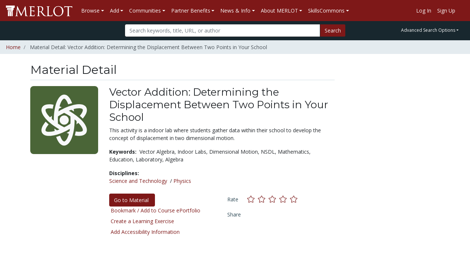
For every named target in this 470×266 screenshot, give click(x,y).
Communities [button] (145, 10)
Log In (423, 10)
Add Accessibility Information (145, 231)
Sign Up (446, 10)
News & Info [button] (235, 10)
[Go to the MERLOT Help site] (461, 11)
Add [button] (114, 10)
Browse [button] (90, 10)
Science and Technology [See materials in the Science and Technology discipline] (138, 180)
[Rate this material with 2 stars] (263, 199)
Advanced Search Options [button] (428, 30)
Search (333, 30)
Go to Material (132, 200)
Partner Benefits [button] (190, 10)
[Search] (222, 30)
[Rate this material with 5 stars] (294, 199)
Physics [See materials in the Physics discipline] (182, 180)
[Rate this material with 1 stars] (252, 199)
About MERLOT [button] (279, 10)
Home (13, 47)
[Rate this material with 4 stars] (284, 199)
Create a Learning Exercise (142, 221)
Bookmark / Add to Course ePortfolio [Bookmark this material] (155, 210)
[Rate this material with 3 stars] (274, 199)
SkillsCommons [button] (326, 10)
